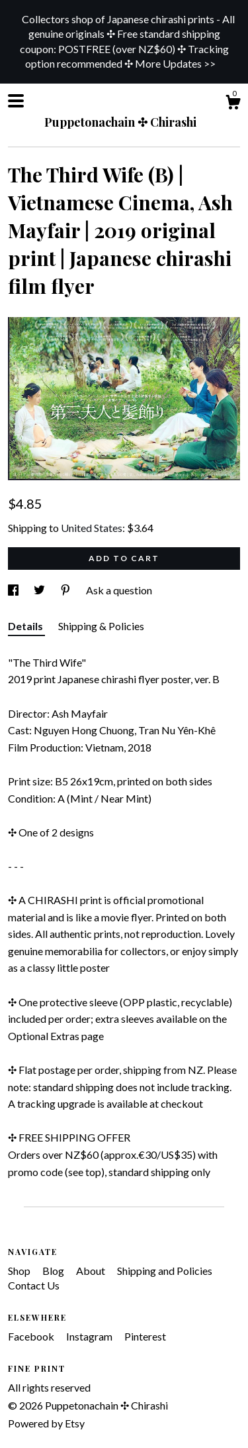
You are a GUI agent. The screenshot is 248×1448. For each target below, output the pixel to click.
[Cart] (233, 104)
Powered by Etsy (46, 1423)
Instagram (90, 1336)
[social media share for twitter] (40, 590)
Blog (54, 1270)
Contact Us (34, 1285)
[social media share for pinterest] (66, 590)
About (91, 1270)
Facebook (32, 1336)
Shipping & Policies (101, 626)
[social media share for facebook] (14, 590)
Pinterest (145, 1336)
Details (26, 626)
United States (91, 527)
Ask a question (119, 590)
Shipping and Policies (164, 1270)
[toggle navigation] (16, 100)
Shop (20, 1270)
